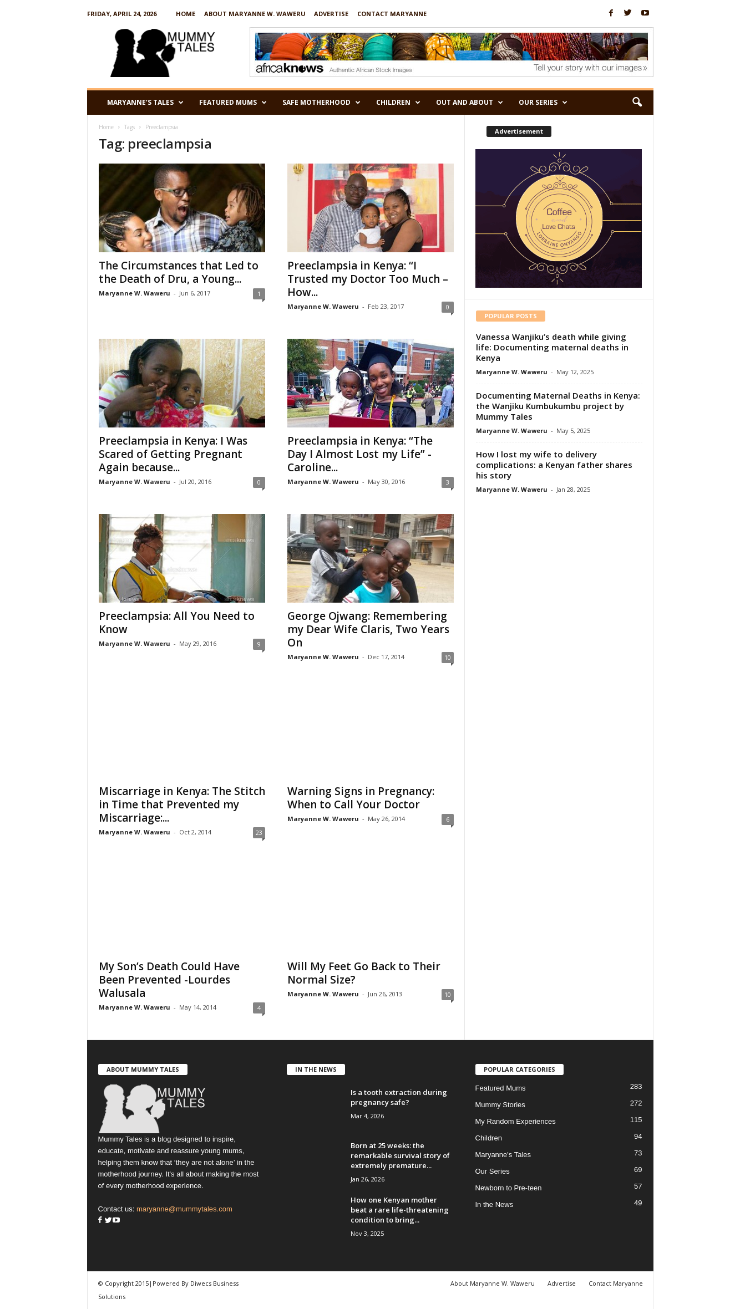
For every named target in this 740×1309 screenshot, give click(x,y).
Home (185, 13)
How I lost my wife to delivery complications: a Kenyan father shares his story (554, 465)
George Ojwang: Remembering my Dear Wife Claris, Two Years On (368, 629)
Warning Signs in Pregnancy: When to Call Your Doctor (360, 798)
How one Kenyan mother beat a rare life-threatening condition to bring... (400, 1210)
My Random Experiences (515, 1121)
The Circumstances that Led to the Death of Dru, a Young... (179, 272)
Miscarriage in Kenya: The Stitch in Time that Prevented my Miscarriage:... (182, 804)
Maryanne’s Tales (145, 102)
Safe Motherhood (321, 102)
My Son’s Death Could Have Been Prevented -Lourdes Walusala (169, 979)
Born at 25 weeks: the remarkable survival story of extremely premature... (400, 1155)
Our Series (543, 102)
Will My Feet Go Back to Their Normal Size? (363, 973)
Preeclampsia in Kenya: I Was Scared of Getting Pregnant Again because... (173, 454)
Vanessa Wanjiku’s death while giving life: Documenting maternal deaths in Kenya (552, 347)
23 (259, 832)
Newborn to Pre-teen (508, 1188)
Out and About (469, 102)
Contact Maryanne (392, 13)
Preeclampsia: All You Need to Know (177, 622)
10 (447, 657)
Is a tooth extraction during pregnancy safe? (399, 1097)
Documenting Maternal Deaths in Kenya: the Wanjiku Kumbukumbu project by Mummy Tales (558, 406)
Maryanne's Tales (503, 1154)
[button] (637, 102)
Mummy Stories (500, 1105)
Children (398, 102)
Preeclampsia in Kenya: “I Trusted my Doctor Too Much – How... (367, 278)
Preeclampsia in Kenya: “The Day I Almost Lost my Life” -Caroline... (360, 454)
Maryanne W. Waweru (134, 293)
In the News (494, 1204)
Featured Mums (233, 102)
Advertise (331, 13)
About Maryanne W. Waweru (255, 13)
